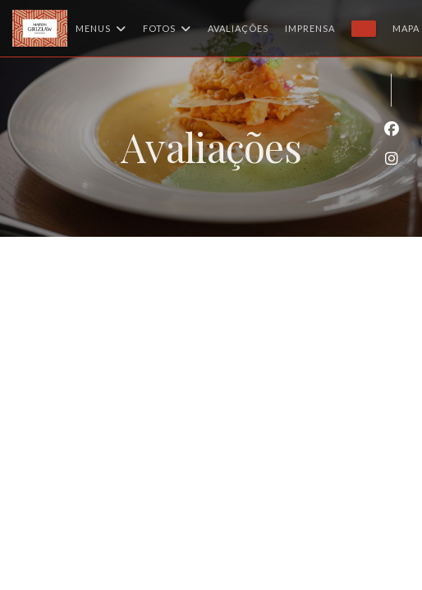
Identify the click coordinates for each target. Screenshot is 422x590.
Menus (101, 28)
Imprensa (310, 28)
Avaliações (238, 28)
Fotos (167, 28)
